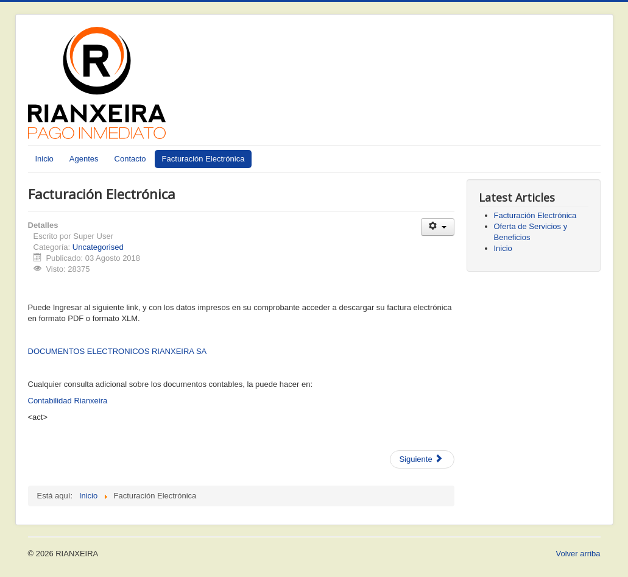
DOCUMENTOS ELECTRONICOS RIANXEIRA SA (117, 351)
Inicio (44, 158)
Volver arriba (578, 553)
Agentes (84, 158)
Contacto (130, 158)
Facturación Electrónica (203, 158)
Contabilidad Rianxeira (68, 400)
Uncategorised (98, 247)
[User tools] (437, 227)
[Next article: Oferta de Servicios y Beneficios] (422, 459)
